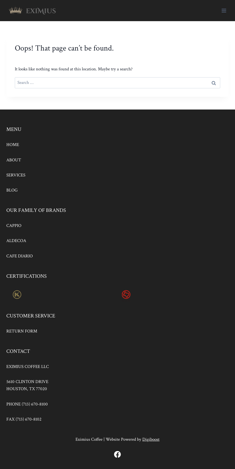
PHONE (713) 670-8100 (27, 404)
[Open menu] (224, 10)
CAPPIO (13, 226)
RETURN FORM (21, 331)
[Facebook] (117, 454)
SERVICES (15, 175)
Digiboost (150, 439)
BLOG (12, 190)
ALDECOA (16, 241)
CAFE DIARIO (19, 256)
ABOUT (13, 160)
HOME (12, 145)
